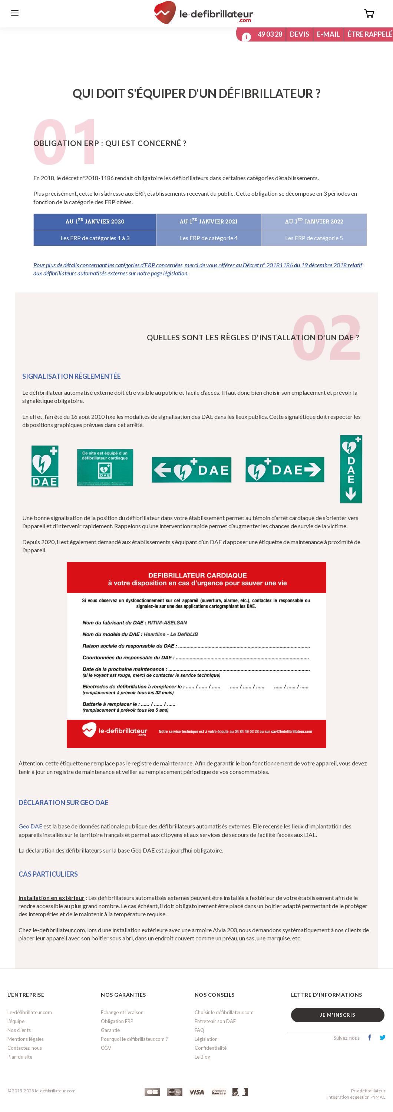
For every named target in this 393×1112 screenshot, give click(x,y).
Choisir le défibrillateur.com (224, 1013)
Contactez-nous (24, 1048)
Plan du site (19, 1057)
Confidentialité (211, 1048)
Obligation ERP (117, 1022)
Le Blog (202, 1057)
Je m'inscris (338, 1015)
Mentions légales (25, 1039)
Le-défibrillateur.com (29, 1013)
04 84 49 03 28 (258, 34)
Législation (206, 1039)
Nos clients (19, 1030)
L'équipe (15, 1022)
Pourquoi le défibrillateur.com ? (134, 1039)
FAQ (199, 1030)
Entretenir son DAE (215, 1022)
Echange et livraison (122, 1013)
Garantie (110, 1030)
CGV (106, 1048)
